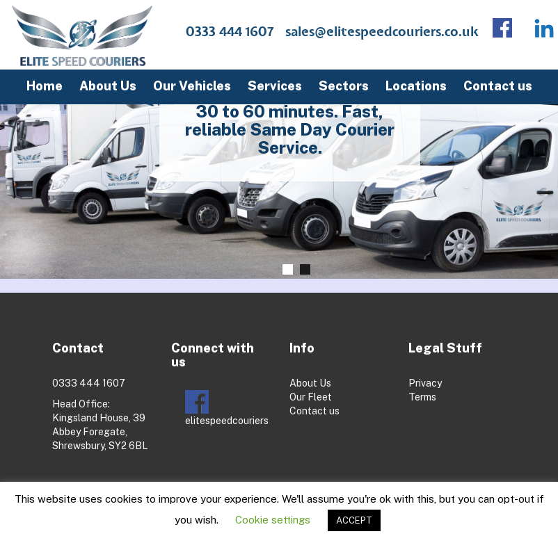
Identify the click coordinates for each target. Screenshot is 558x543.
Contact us (497, 86)
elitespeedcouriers (227, 408)
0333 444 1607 (230, 32)
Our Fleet (310, 397)
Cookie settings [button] (272, 520)
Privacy (425, 383)
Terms (422, 397)
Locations (416, 86)
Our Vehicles (192, 86)
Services (275, 86)
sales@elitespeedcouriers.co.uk (382, 32)
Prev (24, 167)
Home (44, 86)
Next (541, 167)
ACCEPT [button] (354, 520)
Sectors (344, 86)
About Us (107, 86)
